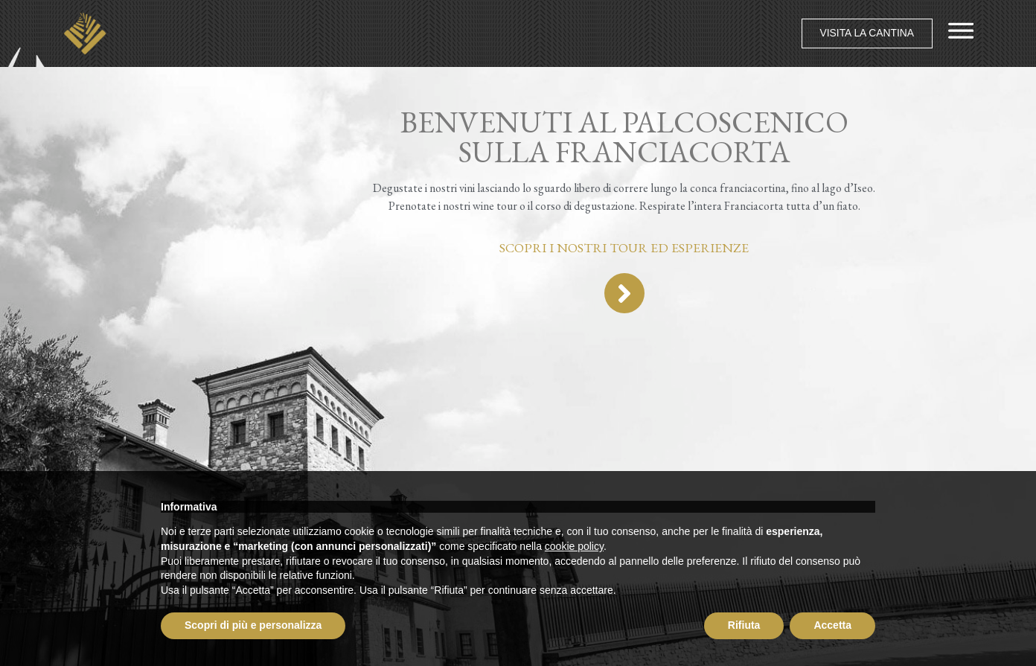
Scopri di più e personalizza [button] (253, 625)
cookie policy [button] (574, 546)
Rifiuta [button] (744, 625)
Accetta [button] (832, 625)
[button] (862, 34)
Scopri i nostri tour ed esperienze (624, 247)
